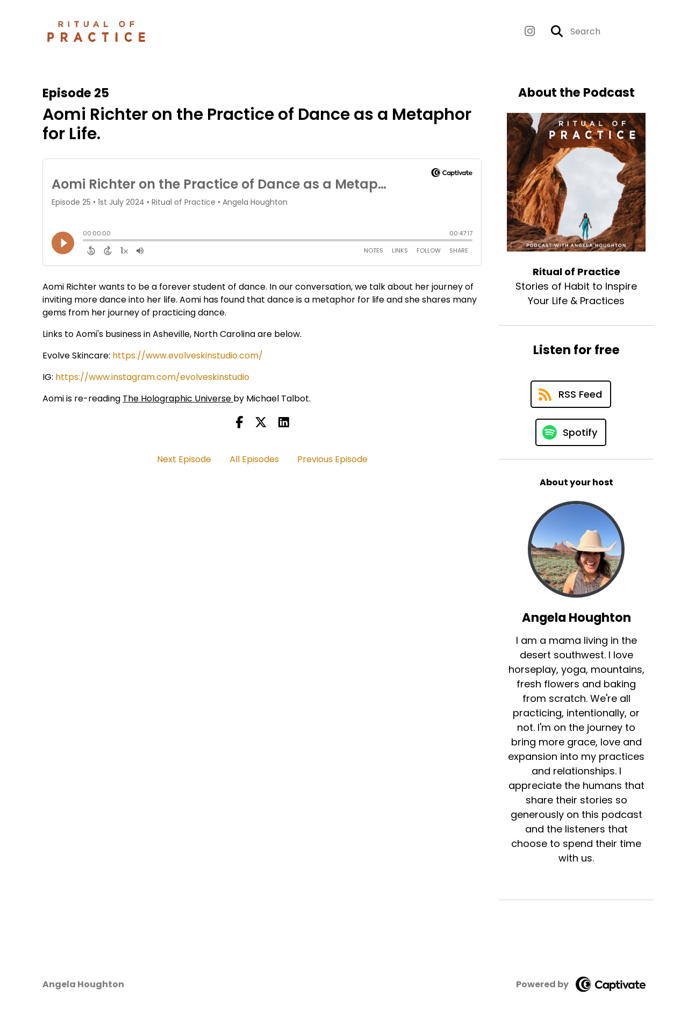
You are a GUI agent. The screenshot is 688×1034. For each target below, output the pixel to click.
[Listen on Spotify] (570, 432)
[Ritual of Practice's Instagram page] (530, 31)
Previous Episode (332, 459)
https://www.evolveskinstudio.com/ (187, 355)
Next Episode (184, 459)
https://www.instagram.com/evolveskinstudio (152, 377)
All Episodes (254, 459)
